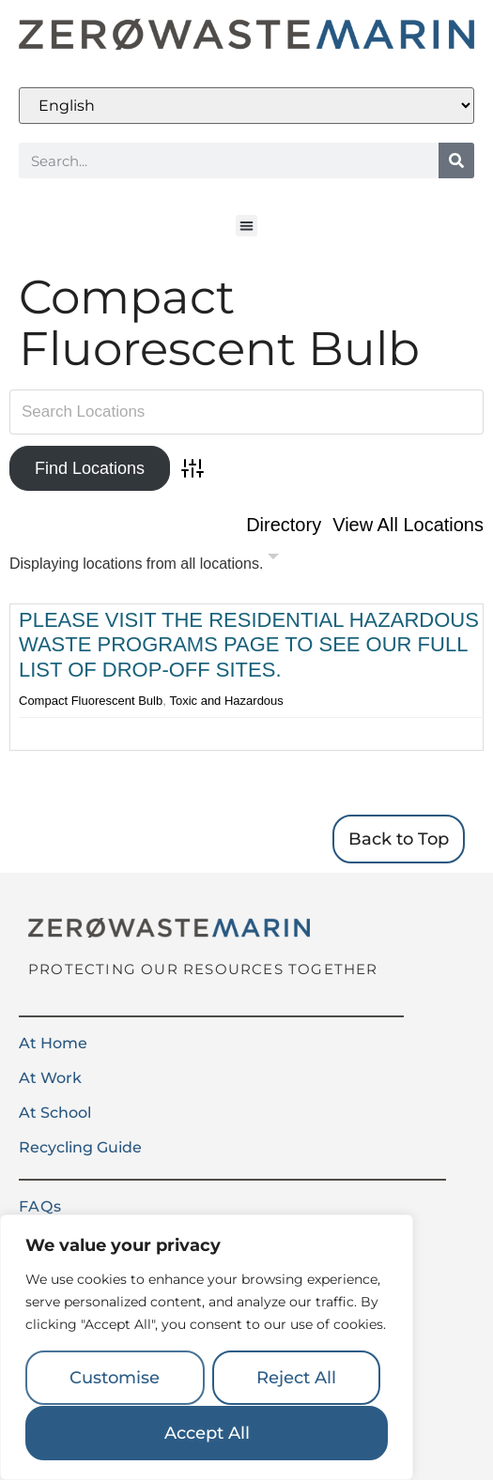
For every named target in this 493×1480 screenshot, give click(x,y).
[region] (206, 1347)
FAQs (40, 1206)
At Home (53, 1043)
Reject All (296, 1378)
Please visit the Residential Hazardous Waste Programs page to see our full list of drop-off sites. (249, 644)
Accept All (207, 1433)
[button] (246, 225)
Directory (283, 524)
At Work (50, 1078)
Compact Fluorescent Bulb (90, 701)
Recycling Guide (80, 1147)
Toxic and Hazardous (226, 701)
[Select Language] (246, 105)
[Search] (456, 160)
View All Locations (408, 524)
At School (55, 1112)
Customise (114, 1378)
